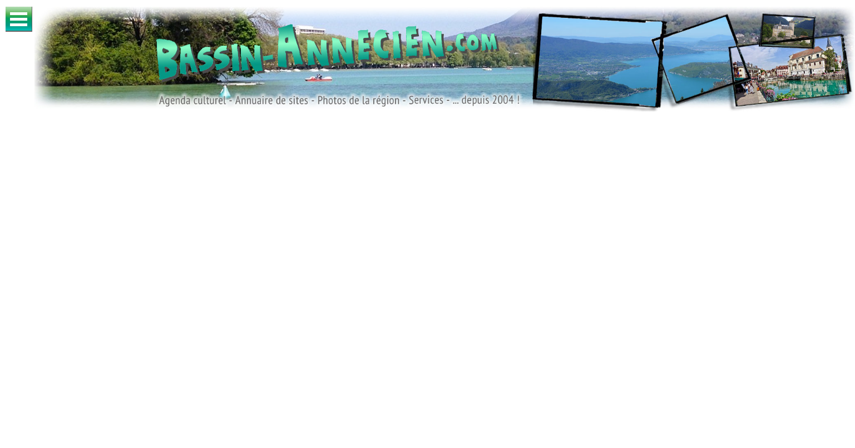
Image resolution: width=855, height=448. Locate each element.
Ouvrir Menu (19, 19)
